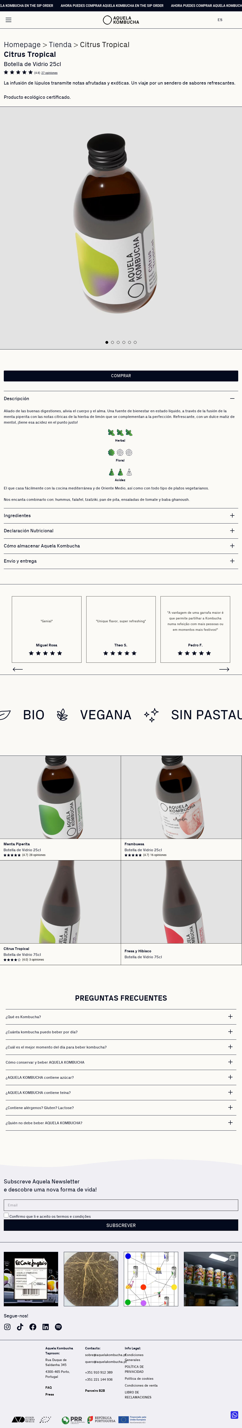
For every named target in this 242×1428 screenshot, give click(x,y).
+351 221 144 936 (99, 1380)
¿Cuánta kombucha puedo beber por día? (42, 1032)
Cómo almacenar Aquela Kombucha (42, 546)
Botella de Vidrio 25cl (22, 850)
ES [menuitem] (220, 20)
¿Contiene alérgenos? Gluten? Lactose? (40, 1108)
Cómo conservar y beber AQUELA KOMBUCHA (45, 1062)
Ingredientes (17, 515)
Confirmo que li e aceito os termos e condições (50, 1216)
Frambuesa (134, 844)
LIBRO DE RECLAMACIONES (138, 1395)
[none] (225, 19)
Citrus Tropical (16, 949)
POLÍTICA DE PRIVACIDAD (134, 1369)
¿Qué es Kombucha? (23, 1017)
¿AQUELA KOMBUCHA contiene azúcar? (40, 1077)
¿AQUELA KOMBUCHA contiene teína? (38, 1093)
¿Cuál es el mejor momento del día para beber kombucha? (56, 1047)
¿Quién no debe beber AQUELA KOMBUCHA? (44, 1123)
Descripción (16, 398)
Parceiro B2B (95, 1391)
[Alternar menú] (8, 20)
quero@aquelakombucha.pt (106, 1362)
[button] (106, 342)
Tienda (60, 45)
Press (49, 1394)
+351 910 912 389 (98, 1372)
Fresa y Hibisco (138, 951)
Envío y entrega (20, 561)
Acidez (120, 480)
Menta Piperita (17, 844)
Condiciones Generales (134, 1357)
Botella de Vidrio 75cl (22, 955)
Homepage (22, 45)
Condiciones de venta (141, 1386)
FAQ (48, 1388)
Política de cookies (139, 1379)
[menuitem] (225, 19)
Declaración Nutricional (28, 530)
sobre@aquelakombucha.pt (105, 1355)
